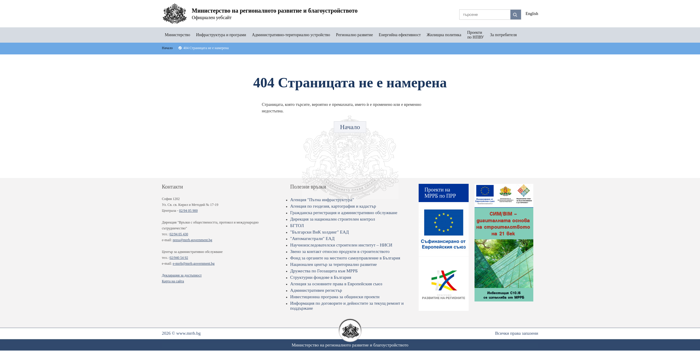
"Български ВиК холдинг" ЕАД (319, 232)
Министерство (177, 35)
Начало (350, 127)
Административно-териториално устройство (291, 35)
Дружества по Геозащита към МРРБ (324, 271)
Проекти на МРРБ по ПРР (440, 193)
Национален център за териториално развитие (333, 264)
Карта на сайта (173, 281)
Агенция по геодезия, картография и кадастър (333, 206)
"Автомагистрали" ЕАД (312, 238)
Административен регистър (316, 290)
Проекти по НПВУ (475, 34)
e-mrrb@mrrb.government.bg (193, 263)
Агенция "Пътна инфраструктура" (322, 199)
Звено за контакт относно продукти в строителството (340, 251)
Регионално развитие (354, 35)
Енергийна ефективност (400, 35)
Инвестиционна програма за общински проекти (335, 296)
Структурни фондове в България (320, 277)
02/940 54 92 (178, 258)
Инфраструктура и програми (221, 35)
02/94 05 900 (188, 211)
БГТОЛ (297, 225)
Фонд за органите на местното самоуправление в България (345, 258)
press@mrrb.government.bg (192, 240)
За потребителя (503, 35)
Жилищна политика (444, 35)
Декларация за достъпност (182, 275)
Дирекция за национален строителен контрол (332, 219)
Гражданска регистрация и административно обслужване (343, 212)
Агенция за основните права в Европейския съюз (336, 283)
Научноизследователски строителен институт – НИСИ (341, 245)
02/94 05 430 (178, 234)
